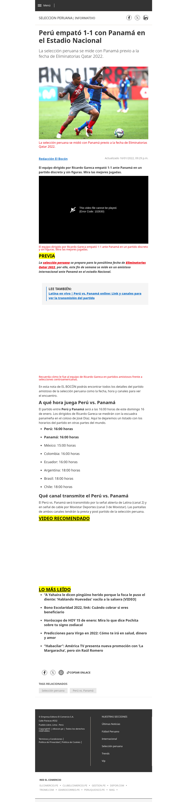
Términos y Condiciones (50, 738)
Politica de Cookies (71, 742)
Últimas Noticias (111, 724)
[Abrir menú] (47, 5)
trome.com (47, 789)
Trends (106, 753)
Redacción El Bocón (53, 159)
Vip (103, 760)
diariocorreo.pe (69, 789)
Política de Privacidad (49, 742)
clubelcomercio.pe (75, 785)
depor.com (117, 785)
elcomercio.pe (49, 785)
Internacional (109, 738)
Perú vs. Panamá (83, 690)
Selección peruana (55, 18)
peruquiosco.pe (94, 789)
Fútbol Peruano (110, 731)
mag (112, 789)
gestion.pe (98, 785)
